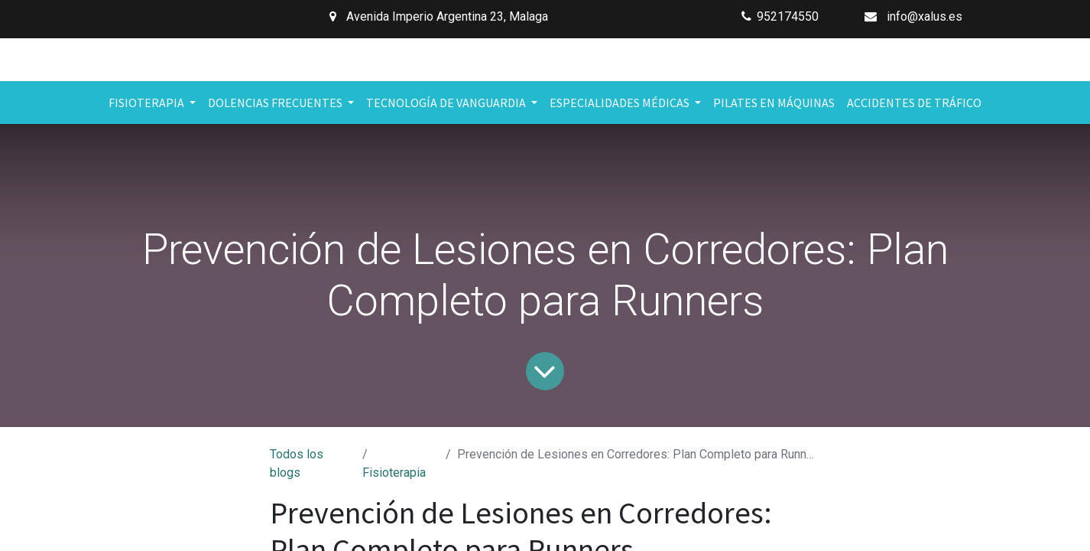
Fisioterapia (394, 472)
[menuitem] (774, 102)
